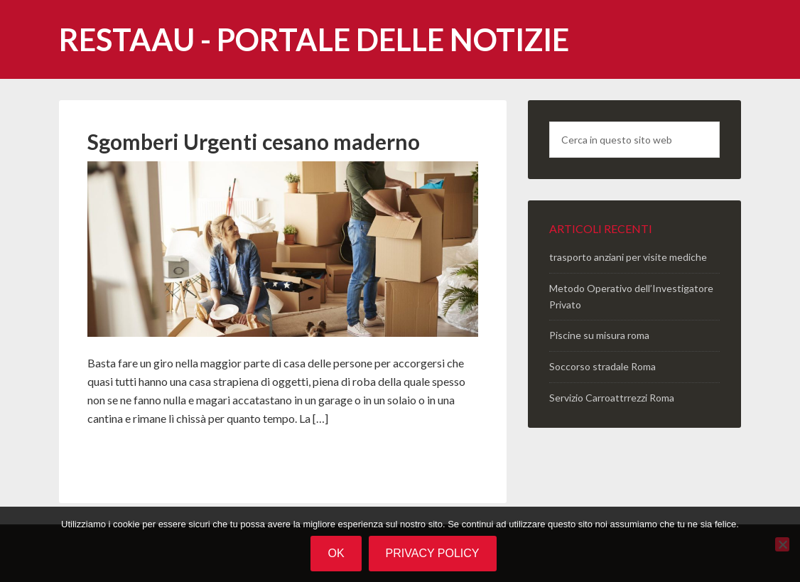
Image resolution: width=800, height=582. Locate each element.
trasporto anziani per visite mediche (628, 257)
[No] (782, 544)
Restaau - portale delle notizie (314, 39)
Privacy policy (433, 553)
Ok (336, 553)
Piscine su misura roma (599, 335)
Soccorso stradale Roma (602, 366)
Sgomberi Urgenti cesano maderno (253, 141)
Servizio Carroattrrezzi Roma (611, 398)
